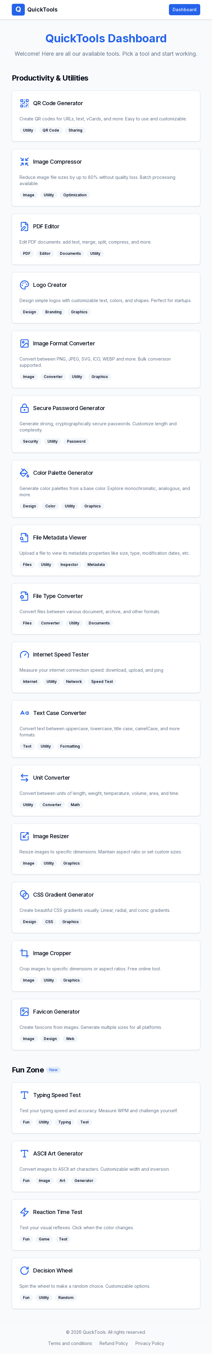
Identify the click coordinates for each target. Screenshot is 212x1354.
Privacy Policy (149, 1343)
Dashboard (185, 9)
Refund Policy (113, 1343)
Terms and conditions (70, 1343)
